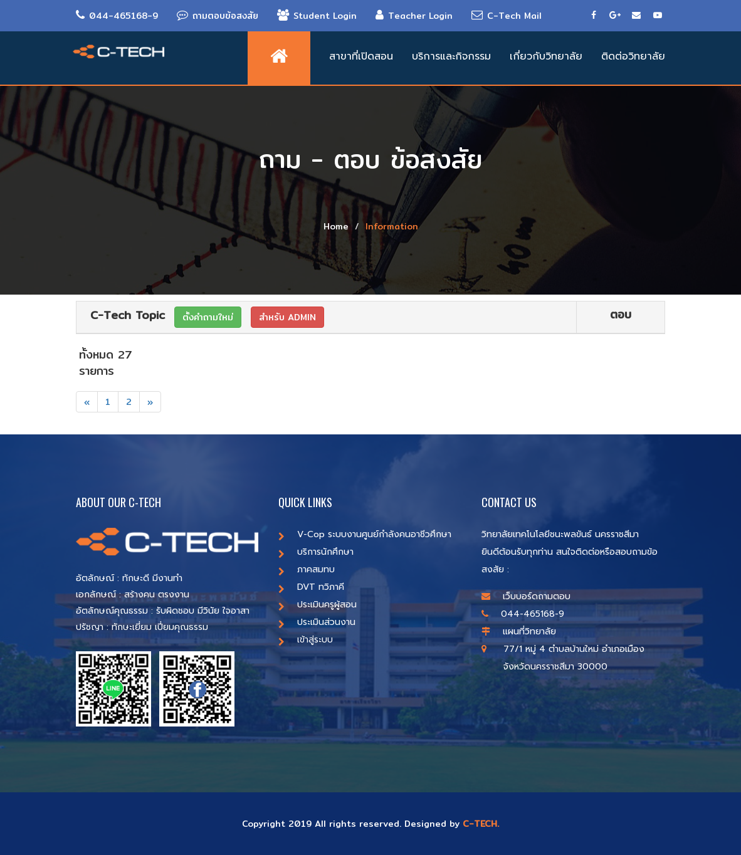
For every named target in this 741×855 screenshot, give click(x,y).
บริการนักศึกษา (316, 552)
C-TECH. (481, 824)
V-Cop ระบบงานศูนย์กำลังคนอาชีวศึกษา (364, 534)
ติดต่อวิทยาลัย (633, 56)
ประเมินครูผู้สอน (317, 604)
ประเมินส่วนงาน (316, 622)
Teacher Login (414, 16)
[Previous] (87, 401)
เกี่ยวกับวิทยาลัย (546, 56)
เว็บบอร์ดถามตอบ (525, 596)
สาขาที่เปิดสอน (361, 56)
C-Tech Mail (506, 16)
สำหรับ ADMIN (287, 317)
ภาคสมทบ (306, 569)
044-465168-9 (117, 16)
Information (391, 226)
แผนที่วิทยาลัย (518, 631)
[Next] (150, 401)
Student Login (317, 16)
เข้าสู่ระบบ (305, 639)
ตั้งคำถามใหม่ (207, 317)
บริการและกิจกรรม (451, 56)
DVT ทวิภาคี (311, 587)
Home (336, 226)
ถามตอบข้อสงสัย (217, 16)
